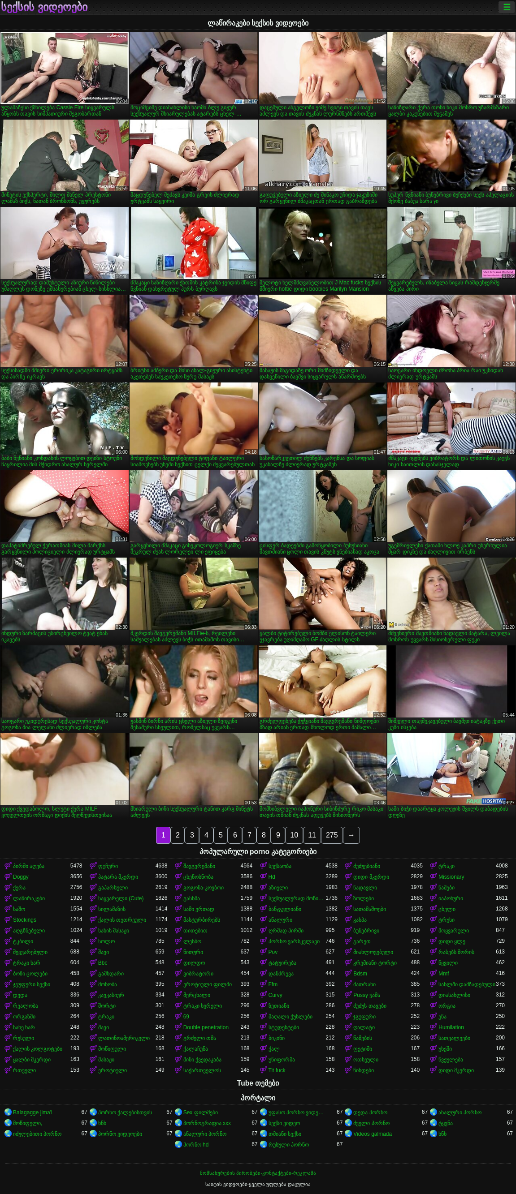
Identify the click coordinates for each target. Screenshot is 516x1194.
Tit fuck (277, 1070)
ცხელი (446, 909)
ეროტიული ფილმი (207, 984)
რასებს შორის (456, 952)
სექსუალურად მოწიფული (297, 898)
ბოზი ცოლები (30, 974)
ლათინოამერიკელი (124, 1038)
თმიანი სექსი (285, 1134)
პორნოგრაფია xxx (207, 1123)
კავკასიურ (111, 995)
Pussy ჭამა (366, 995)
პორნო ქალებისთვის (125, 1112)
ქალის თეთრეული (122, 920)
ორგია (446, 1006)
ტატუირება (282, 963)
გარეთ (362, 941)
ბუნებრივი (366, 931)
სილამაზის (112, 909)
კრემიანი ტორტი (374, 963)
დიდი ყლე (451, 941)
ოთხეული (365, 1060)
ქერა (19, 888)
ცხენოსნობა (198, 877)
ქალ (274, 1049)
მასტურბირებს (201, 920)
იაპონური (450, 898)
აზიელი (278, 888)
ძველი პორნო (371, 1123)
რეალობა (25, 1006)
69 (186, 1017)
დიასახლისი (454, 995)
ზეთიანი (279, 1006)
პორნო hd (196, 1145)
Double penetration (206, 1027)
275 (332, 835)
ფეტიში (362, 1049)
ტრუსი (446, 920)
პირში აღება (28, 866)
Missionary (451, 877)
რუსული (23, 1038)
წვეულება (450, 1060)
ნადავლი (365, 888)
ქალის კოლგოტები (37, 1049)
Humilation (451, 1027)
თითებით (195, 931)
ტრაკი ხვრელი (202, 1006)
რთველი (24, 1070)
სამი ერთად (198, 909)
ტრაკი (446, 866)
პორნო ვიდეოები (120, 1134)
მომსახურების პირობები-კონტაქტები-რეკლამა (258, 1173)
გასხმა (191, 898)
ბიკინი (277, 1038)
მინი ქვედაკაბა (202, 1060)
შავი (103, 952)
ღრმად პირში (286, 931)
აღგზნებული (29, 931)
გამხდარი (111, 974)
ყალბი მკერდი (32, 1060)
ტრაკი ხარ (26, 963)
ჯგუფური (364, 1017)
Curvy (275, 995)
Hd (272, 877)
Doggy (21, 877)
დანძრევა (281, 974)
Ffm (273, 984)
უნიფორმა (282, 1060)
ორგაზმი (24, 1017)
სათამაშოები (369, 909)
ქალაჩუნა (195, 1049)
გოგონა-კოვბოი (203, 888)
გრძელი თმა (199, 1038)
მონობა (107, 984)
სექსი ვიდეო (284, 1123)
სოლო (106, 941)
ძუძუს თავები (369, 1006)
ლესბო (192, 941)
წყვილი (448, 963)
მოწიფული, (27, 1123)
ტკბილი (23, 941)
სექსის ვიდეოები (44, 7)
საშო (19, 909)
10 (294, 835)
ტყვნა (445, 1123)
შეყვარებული (30, 952)
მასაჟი (106, 1060)
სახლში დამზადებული (466, 984)
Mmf (443, 974)
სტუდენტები (284, 1027)
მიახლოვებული (373, 952)
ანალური (280, 920)
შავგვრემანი (199, 866)
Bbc (103, 963)
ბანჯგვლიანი (285, 909)
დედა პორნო (370, 1112)
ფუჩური (108, 866)
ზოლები (363, 898)
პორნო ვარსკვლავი (294, 941)
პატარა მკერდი (118, 877)
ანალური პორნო (459, 1112)
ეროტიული (112, 1070)
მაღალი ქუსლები (290, 1017)
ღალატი (364, 1027)
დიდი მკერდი (371, 877)
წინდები (363, 1070)
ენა (442, 1017)
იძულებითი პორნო (37, 1134)
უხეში (445, 1049)
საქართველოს (202, 1070)
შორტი (107, 1006)
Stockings (24, 920)
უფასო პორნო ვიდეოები (297, 1112)
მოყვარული (453, 931)
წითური (193, 952)
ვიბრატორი (198, 974)
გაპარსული (113, 888)
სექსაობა (280, 866)
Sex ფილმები (200, 1112)
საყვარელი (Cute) (121, 898)
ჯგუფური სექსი (31, 984)
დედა (20, 995)
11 (312, 835)
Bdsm (360, 974)
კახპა (360, 920)
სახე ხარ (24, 1027)
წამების (362, 1038)
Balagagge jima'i (32, 1112)
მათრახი (364, 984)
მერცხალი (196, 995)
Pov (273, 952)
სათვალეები (454, 1038)
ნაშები (446, 888)
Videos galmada (372, 1134)
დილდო (194, 963)
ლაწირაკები (29, 898)
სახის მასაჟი (113, 931)
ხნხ (102, 1123)
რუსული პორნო (289, 1145)
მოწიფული (112, 1049)
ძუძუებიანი (366, 866)
